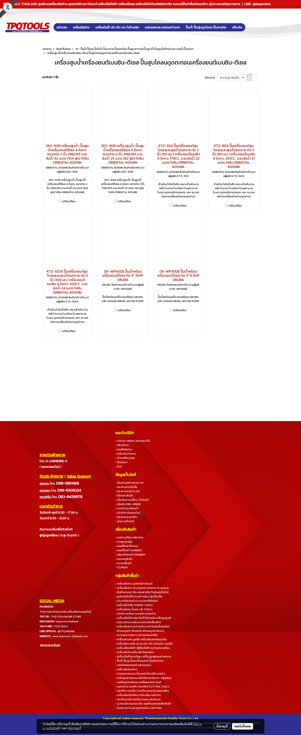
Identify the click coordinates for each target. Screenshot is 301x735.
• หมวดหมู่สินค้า (124, 559)
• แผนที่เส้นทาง (123, 449)
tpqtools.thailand (67, 621)
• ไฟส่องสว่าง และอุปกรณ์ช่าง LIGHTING (138, 708)
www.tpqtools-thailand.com (70, 636)
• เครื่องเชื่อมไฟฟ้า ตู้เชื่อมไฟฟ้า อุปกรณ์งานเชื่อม (142, 648)
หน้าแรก (61, 27)
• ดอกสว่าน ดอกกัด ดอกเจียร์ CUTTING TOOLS (142, 687)
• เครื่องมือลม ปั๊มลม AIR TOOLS (133, 609)
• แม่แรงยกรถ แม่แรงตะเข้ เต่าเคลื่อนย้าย (138, 622)
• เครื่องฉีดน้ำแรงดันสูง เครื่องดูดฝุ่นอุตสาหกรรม (143, 657)
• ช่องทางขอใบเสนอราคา (129, 483)
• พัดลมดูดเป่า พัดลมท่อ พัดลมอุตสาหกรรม (139, 631)
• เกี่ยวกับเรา (122, 445)
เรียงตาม (211, 78)
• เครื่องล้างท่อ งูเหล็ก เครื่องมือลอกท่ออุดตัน (140, 639)
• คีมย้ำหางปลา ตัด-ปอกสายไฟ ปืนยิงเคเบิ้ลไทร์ (142, 592)
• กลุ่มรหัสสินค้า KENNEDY (130, 555)
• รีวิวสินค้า (121, 567)
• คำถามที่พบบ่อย (125, 458)
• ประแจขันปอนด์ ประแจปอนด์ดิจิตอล (136, 601)
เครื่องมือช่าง (81, 27)
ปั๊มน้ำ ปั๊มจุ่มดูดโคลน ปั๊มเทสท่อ (206, 27)
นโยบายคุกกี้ (74, 728)
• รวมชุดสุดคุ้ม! (123, 542)
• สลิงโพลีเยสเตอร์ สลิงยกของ (133, 665)
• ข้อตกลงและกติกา (126, 517)
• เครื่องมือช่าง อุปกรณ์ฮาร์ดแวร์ (133, 584)
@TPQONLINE (66, 631)
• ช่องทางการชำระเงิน (127, 491)
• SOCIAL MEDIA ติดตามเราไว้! (132, 441)
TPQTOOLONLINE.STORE (66, 617)
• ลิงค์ (118, 467)
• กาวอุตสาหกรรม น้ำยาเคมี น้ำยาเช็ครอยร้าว (140, 674)
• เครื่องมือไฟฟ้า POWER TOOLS (134, 605)
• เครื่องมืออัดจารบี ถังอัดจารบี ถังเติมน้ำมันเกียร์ (142, 627)
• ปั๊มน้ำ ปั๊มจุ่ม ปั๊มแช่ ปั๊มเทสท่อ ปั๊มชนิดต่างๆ (139, 661)
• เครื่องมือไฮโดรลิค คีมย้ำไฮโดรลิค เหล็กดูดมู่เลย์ (143, 618)
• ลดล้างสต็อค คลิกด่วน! (129, 537)
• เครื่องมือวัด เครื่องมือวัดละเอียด (134, 652)
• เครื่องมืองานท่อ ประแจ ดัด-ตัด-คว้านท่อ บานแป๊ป (144, 644)
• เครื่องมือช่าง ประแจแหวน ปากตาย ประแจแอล (142, 588)
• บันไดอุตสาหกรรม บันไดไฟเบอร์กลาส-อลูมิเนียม (143, 678)
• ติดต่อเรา (121, 462)
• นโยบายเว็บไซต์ (124, 521)
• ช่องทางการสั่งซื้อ (126, 487)
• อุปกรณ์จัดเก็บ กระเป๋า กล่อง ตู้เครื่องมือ (138, 597)
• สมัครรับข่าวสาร (125, 454)
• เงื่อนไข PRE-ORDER (128, 504)
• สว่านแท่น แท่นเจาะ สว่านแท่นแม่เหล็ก (136, 635)
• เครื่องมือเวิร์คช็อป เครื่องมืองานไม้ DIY (138, 695)
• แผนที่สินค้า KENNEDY (128, 550)
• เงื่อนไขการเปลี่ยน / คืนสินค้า (132, 500)
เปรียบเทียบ (69, 201)
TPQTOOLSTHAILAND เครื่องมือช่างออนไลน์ (65, 612)
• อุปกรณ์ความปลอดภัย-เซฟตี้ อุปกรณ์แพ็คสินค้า (143, 704)
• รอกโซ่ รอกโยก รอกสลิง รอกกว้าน (135, 614)
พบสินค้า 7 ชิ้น (50, 77)
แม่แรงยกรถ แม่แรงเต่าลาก (162, 27)
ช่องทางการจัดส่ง (50, 645)
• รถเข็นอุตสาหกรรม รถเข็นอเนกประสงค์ (138, 682)
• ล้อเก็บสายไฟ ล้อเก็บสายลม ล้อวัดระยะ (138, 699)
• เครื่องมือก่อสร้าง (126, 669)
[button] (251, 27)
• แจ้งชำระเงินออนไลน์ (127, 513)
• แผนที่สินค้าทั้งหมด (126, 546)
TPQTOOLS (61, 626)
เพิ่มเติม (237, 27)
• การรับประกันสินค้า (126, 508)
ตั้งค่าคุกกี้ (222, 726)
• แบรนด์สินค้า (123, 563)
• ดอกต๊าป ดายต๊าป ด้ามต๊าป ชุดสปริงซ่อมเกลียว (142, 691)
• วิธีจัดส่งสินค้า (124, 496)
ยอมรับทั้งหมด (242, 726)
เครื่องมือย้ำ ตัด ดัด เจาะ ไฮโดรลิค (117, 27)
